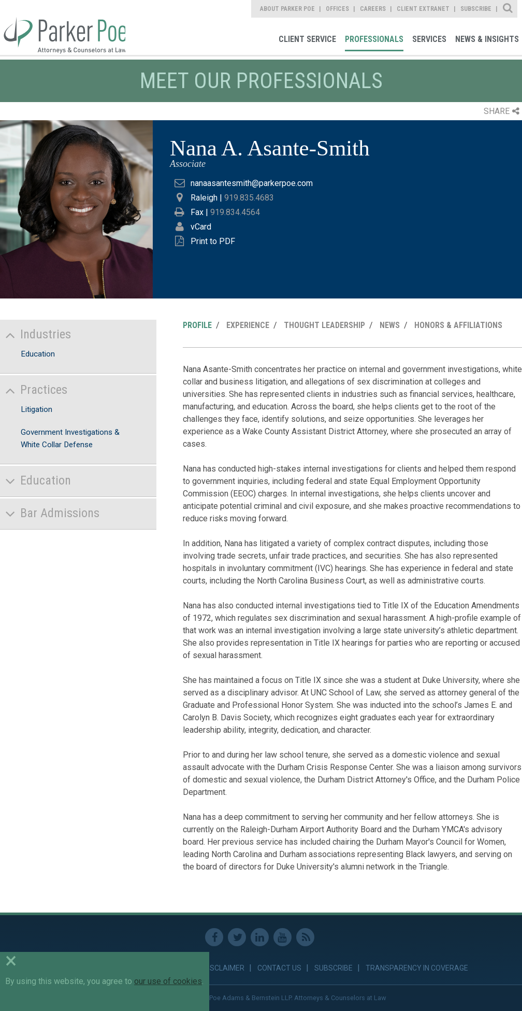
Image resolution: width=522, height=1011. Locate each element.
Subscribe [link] (475, 8)
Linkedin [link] (260, 937)
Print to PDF (213, 241)
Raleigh (204, 198)
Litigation (36, 409)
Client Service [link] (307, 39)
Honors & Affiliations (458, 325)
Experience (247, 325)
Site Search (508, 9)
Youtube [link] (282, 937)
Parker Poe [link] (62, 27)
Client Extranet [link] (423, 8)
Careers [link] (373, 8)
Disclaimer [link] (224, 968)
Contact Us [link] (279, 968)
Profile (197, 325)
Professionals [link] (374, 39)
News (390, 325)
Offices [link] (337, 8)
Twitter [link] (237, 937)
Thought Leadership (324, 325)
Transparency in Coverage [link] (417, 968)
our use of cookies (168, 981)
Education (38, 354)
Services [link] (429, 39)
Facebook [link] (214, 937)
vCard (201, 227)
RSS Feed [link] (305, 937)
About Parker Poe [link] (287, 8)
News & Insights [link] (487, 39)
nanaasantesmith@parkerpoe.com (252, 183)
